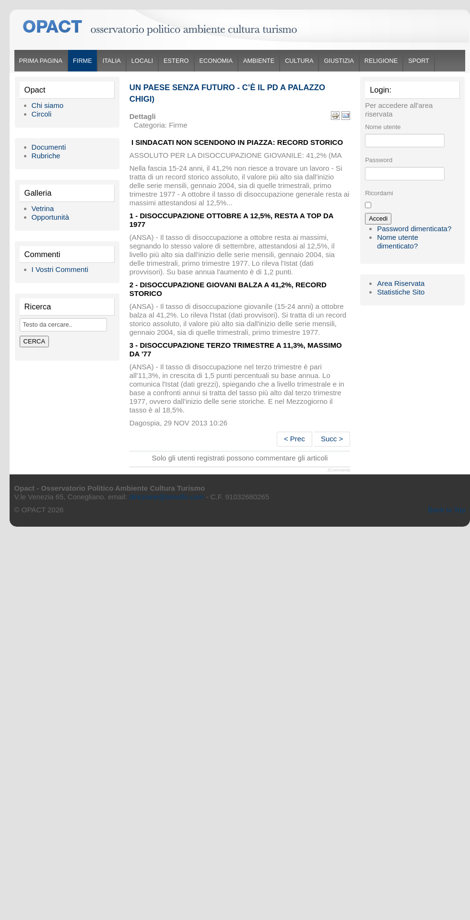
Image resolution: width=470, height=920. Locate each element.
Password (378, 160)
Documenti (49, 147)
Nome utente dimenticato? (397, 241)
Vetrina (43, 208)
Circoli (42, 114)
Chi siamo (48, 105)
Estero (176, 60)
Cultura (299, 60)
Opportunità (50, 217)
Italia (112, 60)
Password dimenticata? (414, 228)
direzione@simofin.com (166, 497)
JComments (338, 470)
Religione (381, 60)
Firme (82, 60)
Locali (142, 60)
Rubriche (46, 156)
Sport (418, 60)
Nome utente (382, 126)
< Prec (294, 439)
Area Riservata (400, 283)
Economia (216, 60)
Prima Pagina (40, 60)
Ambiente (258, 60)
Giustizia (338, 60)
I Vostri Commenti (60, 269)
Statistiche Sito (400, 292)
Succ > (332, 439)
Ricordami (379, 193)
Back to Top (446, 510)
